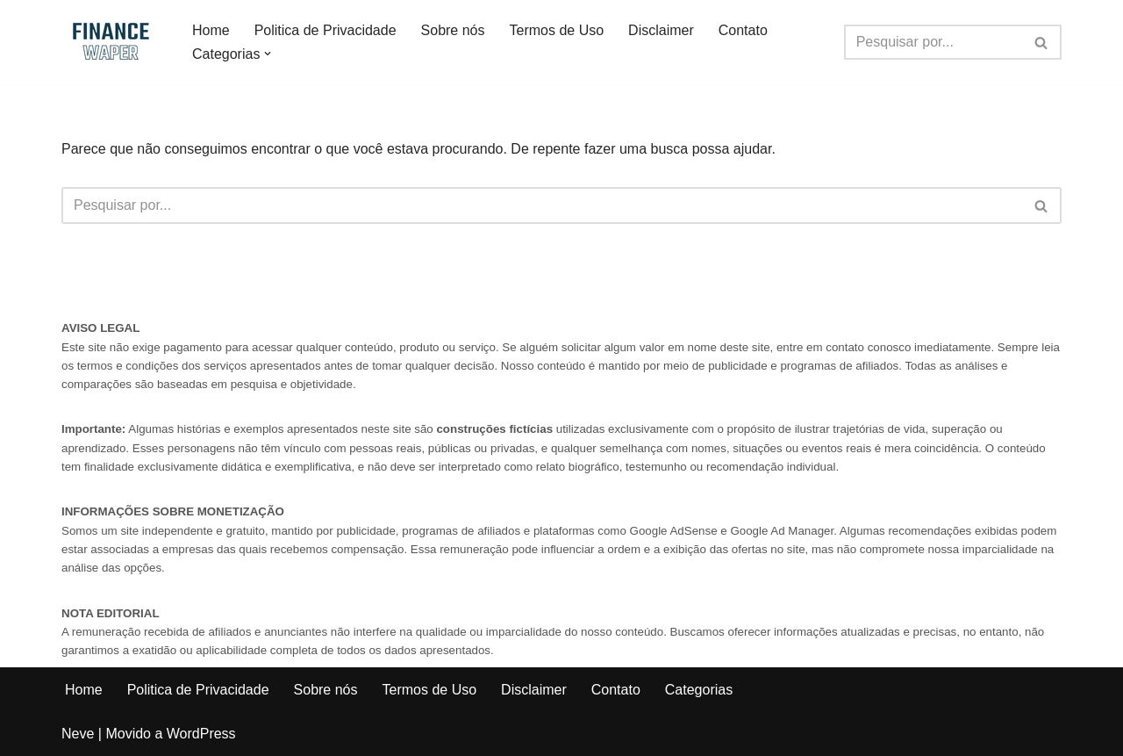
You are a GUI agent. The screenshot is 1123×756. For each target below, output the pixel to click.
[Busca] (933, 42)
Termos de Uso (557, 30)
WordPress (201, 733)
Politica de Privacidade (325, 30)
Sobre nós (453, 30)
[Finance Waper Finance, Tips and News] (111, 42)
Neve (77, 733)
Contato (743, 30)
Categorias (699, 689)
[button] (267, 53)
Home (211, 30)
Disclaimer (661, 30)
